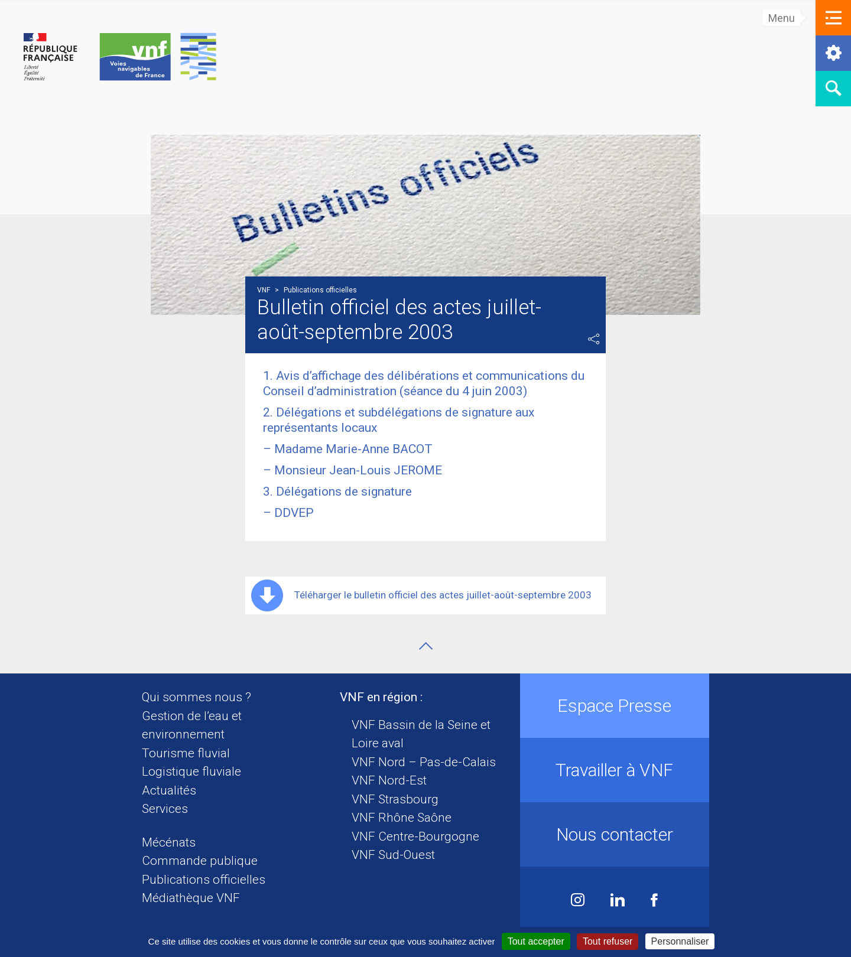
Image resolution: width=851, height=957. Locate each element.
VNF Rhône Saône (402, 817)
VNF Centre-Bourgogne (415, 836)
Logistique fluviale (191, 771)
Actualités (169, 790)
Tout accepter (536, 941)
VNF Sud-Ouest (393, 855)
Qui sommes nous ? (196, 697)
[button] (833, 17)
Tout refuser (607, 941)
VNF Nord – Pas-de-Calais (424, 762)
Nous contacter (614, 834)
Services (165, 809)
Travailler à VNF (614, 770)
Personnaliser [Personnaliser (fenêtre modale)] (680, 941)
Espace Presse (614, 705)
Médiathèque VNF (191, 898)
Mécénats (169, 842)
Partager (594, 339)
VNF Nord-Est (389, 780)
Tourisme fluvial (186, 753)
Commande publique (200, 861)
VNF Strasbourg (395, 799)
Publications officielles (203, 880)
